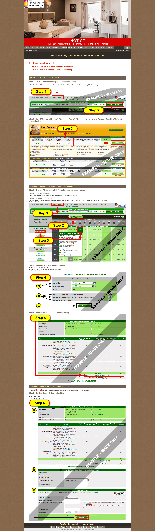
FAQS (70, 48)
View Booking (89, 48)
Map (75, 48)
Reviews (80, 48)
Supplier (127, 48)
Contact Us (63, 48)
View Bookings (71, 527)
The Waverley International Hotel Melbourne (77, 524)
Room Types (60, 527)
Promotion (109, 48)
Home (27, 48)
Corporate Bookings (31, 50)
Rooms (42, 48)
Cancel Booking (100, 48)
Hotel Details (34, 48)
